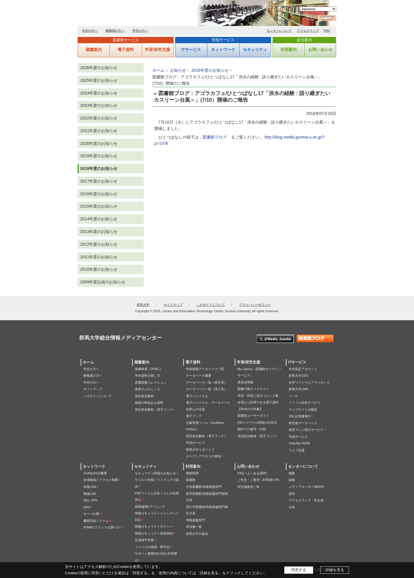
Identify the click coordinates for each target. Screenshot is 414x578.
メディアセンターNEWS (306, 486)
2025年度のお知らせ (98, 80)
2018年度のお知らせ (210, 70)
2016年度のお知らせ (98, 194)
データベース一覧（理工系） (206, 389)
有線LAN (89, 486)
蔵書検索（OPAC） (149, 369)
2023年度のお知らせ (98, 105)
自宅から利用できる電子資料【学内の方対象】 (258, 406)
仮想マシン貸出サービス (306, 429)
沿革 (292, 507)
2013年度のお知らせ (98, 231)
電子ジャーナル (197, 396)
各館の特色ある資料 (149, 402)
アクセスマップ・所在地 (306, 500)
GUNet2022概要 (95, 473)
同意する (298, 570)
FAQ (327, 30)
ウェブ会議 (296, 450)
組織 (292, 480)
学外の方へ (140, 30)
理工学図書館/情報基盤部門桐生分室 (207, 510)
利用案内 (289, 49)
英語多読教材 (144, 396)
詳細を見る (334, 570)
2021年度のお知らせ (98, 130)
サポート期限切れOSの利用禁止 (156, 557)
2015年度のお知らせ (98, 206)
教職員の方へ (115, 30)
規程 (292, 493)
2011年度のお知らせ (98, 257)
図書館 (190, 480)
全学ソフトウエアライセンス (309, 382)
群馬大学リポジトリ (200, 449)
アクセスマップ (308, 30)
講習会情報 (245, 382)
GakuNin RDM (299, 443)
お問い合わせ (320, 49)
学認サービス (195, 442)
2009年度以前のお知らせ (102, 282)
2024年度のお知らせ (98, 93)
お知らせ (178, 70)
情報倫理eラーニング (150, 506)
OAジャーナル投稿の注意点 (257, 422)
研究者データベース (303, 423)
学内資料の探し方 (147, 375)
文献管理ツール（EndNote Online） (205, 426)
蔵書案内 (94, 49)
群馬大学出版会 (197, 533)
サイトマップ (173, 304)
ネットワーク (223, 49)
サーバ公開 (91, 514)
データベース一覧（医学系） (206, 382)
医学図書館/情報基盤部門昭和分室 (207, 497)
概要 (292, 473)
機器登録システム (96, 520)
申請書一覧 (194, 526)
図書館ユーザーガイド (253, 415)
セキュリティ (255, 49)
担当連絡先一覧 (248, 486)
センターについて (279, 30)
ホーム (158, 70)
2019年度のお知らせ (98, 155)
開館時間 (192, 473)
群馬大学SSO (298, 375)
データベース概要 (198, 375)
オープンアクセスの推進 (203, 456)
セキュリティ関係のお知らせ (155, 473)
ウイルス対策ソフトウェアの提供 (157, 483)
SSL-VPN (90, 500)
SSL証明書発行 (300, 416)
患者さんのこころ (147, 389)
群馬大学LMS (298, 389)
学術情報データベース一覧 (205, 369)
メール (293, 396)
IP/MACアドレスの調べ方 (101, 527)
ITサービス (191, 49)
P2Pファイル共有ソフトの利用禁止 (157, 497)
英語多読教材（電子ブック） (155, 409)
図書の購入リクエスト (253, 389)
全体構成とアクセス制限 (100, 480)
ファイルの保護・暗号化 (152, 547)
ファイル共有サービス (304, 402)
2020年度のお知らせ (98, 143)
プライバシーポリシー (255, 304)
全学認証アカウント (303, 369)
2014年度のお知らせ (98, 219)
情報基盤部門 (195, 520)
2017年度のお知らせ (98, 181)
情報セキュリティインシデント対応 (157, 516)
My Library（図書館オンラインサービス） (259, 372)
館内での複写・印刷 (251, 429)
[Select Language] (318, 9)
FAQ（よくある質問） (253, 473)
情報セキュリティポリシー (154, 526)
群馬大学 (143, 304)
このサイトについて (211, 304)
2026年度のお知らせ (98, 67)
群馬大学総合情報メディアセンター (144, 14)
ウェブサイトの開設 (303, 409)
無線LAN (89, 493)
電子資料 (126, 49)
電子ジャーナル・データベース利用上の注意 (208, 406)
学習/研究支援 (157, 49)
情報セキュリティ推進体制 (154, 533)
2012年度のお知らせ (98, 244)
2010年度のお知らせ (98, 269)
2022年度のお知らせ (98, 118)
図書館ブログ (215, 137)
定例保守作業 (144, 540)
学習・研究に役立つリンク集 (258, 395)
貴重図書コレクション (150, 382)
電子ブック (194, 416)
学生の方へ (90, 30)
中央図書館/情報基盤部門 (204, 486)
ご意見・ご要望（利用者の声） (259, 480)
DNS (86, 507)
